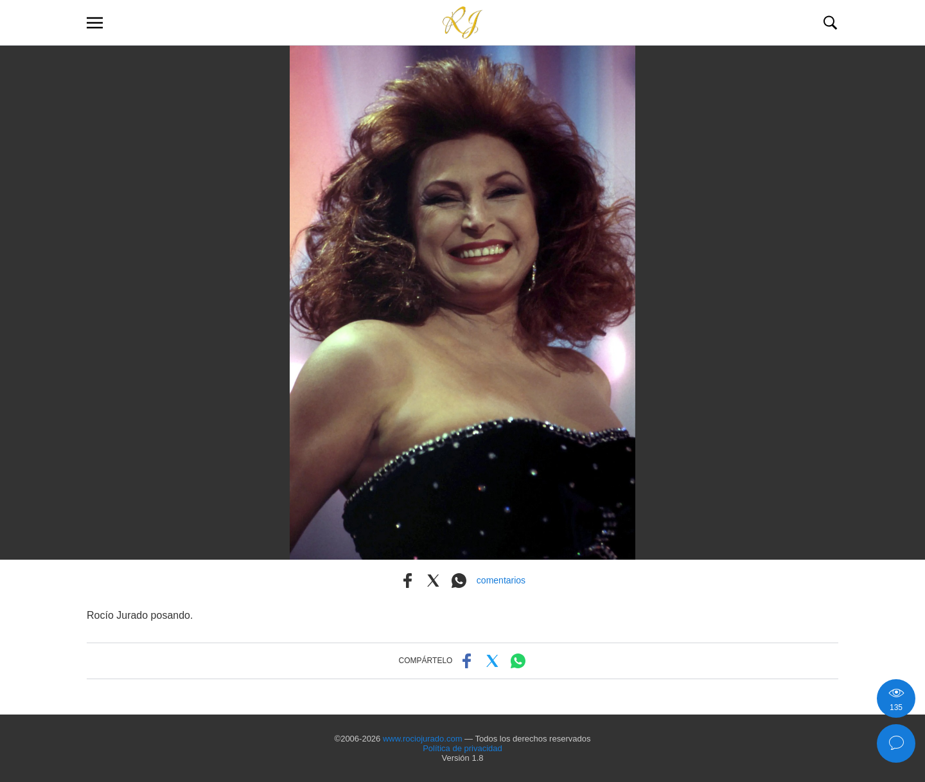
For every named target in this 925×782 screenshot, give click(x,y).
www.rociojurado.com (423, 738)
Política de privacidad (462, 748)
